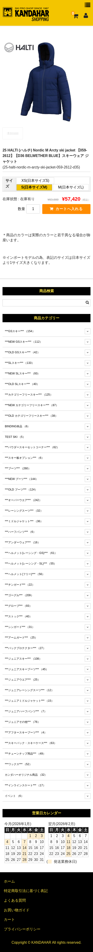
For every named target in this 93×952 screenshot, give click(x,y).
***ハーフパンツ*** (20, 531)
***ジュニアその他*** (22, 722)
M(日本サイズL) (71, 187)
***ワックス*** (18, 764)
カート (9, 919)
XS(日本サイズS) (35, 180)
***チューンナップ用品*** (25, 753)
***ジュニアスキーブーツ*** (26, 669)
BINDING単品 (17, 426)
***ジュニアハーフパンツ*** (26, 711)
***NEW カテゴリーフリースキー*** (31, 405)
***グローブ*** (18, 605)
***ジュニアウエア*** (22, 679)
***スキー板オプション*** (24, 457)
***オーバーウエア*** (23, 500)
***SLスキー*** (19, 363)
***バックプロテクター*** (25, 648)
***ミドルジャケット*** (24, 521)
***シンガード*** (20, 627)
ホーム (9, 881)
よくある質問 (15, 900)
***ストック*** (18, 616)
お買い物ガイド (16, 910)
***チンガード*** (20, 584)
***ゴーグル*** (19, 595)
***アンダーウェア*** (22, 542)
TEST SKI (15, 437)
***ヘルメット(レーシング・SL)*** (30, 563)
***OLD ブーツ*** (21, 489)
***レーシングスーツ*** (24, 510)
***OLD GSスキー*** (22, 352)
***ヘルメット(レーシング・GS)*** (31, 553)
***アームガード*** (21, 637)
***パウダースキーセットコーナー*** (32, 447)
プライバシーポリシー (22, 929)
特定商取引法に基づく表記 (26, 891)
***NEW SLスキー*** (22, 373)
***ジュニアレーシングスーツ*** (29, 690)
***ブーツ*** (18, 468)
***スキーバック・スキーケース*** (30, 743)
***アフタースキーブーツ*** (26, 732)
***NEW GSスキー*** (23, 341)
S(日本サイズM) (34, 187)
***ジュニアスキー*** (23, 658)
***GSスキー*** (20, 331)
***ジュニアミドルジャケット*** (29, 700)
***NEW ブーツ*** (21, 479)
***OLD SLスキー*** (22, 384)
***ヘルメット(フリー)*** (25, 574)
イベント (14, 796)
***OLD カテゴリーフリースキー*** (31, 415)
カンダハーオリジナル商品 (26, 774)
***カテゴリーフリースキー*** (29, 394)
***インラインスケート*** (25, 785)
